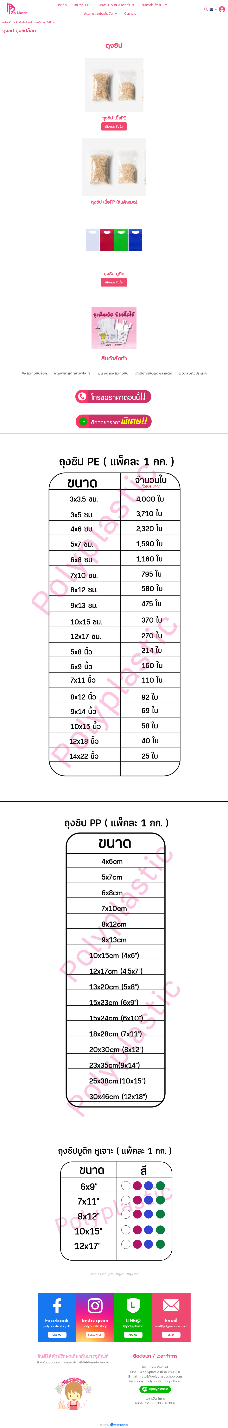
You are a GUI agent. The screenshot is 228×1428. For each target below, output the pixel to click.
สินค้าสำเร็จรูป (24, 22)
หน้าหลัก (7, 22)
